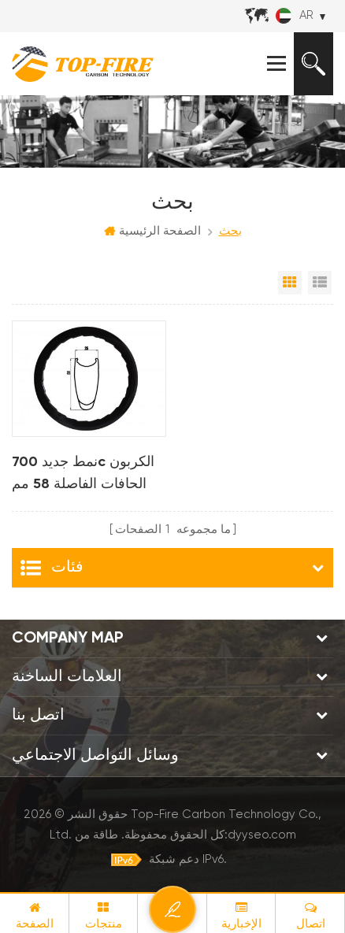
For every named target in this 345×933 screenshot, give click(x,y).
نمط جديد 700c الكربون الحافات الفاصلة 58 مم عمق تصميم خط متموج (83, 475)
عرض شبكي (290, 282)
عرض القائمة (320, 282)
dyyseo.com (262, 835)
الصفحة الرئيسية (152, 231)
